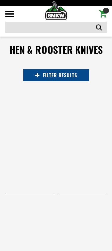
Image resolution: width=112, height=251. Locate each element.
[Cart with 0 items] (103, 14)
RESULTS (56, 75)
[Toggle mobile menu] (9, 14)
